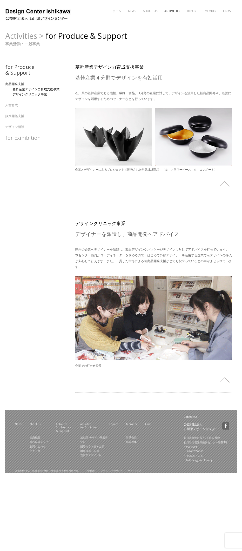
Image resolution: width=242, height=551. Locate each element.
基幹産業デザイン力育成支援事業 (36, 89)
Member (210, 11)
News (132, 11)
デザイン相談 (14, 127)
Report (192, 11)
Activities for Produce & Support (63, 427)
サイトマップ (134, 470)
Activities (172, 11)
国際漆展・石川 (89, 451)
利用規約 (91, 470)
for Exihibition (23, 137)
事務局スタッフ (39, 442)
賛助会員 (131, 437)
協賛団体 (131, 442)
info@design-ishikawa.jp (199, 460)
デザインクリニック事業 (30, 94)
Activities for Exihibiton (89, 425)
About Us (150, 11)
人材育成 (11, 105)
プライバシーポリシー (111, 470)
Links (227, 11)
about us (35, 424)
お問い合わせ (38, 446)
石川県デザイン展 (90, 455)
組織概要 (35, 437)
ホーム (117, 11)
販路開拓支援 (14, 116)
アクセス (35, 451)
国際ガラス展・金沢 (92, 446)
